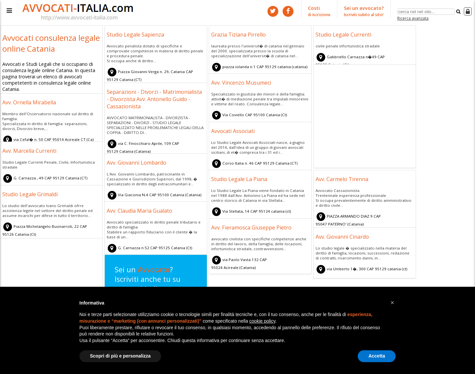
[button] (392, 302)
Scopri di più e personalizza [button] (120, 356)
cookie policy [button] (262, 321)
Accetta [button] (376, 356)
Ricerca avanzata (413, 17)
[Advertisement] (364, 117)
